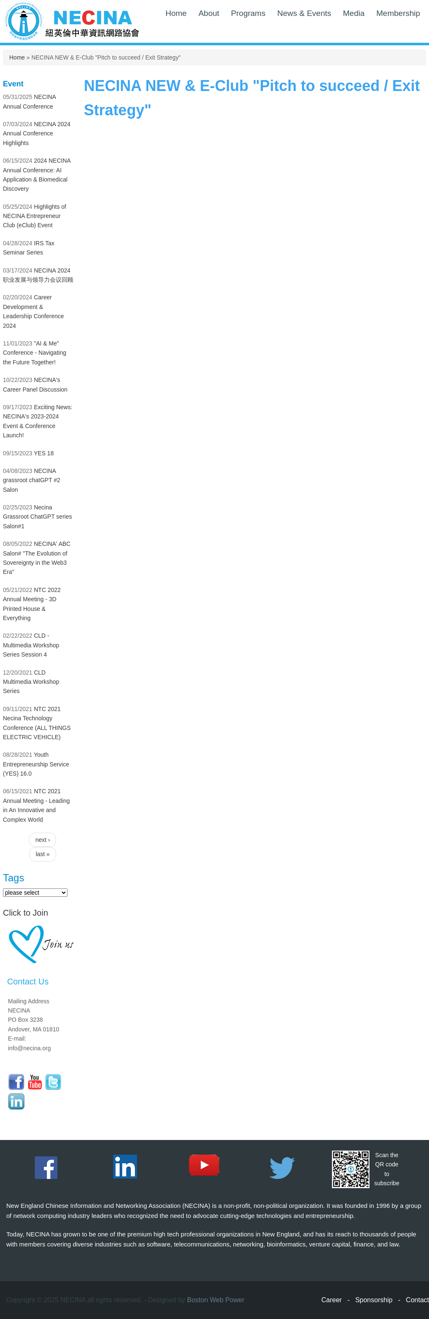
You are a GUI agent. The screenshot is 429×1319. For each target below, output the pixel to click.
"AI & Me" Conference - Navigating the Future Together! (34, 353)
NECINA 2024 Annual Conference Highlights (36, 133)
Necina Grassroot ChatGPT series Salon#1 (37, 517)
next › (42, 839)
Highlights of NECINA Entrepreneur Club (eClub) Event (34, 216)
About (209, 13)
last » (42, 854)
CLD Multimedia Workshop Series (31, 682)
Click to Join (25, 912)
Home (176, 13)
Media (354, 13)
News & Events (304, 13)
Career (331, 1299)
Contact (417, 1299)
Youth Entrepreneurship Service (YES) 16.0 (36, 764)
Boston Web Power (216, 1299)
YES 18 (44, 453)
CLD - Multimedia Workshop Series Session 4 (31, 645)
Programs (248, 13)
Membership (398, 13)
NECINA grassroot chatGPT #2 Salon (31, 480)
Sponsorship (374, 1299)
